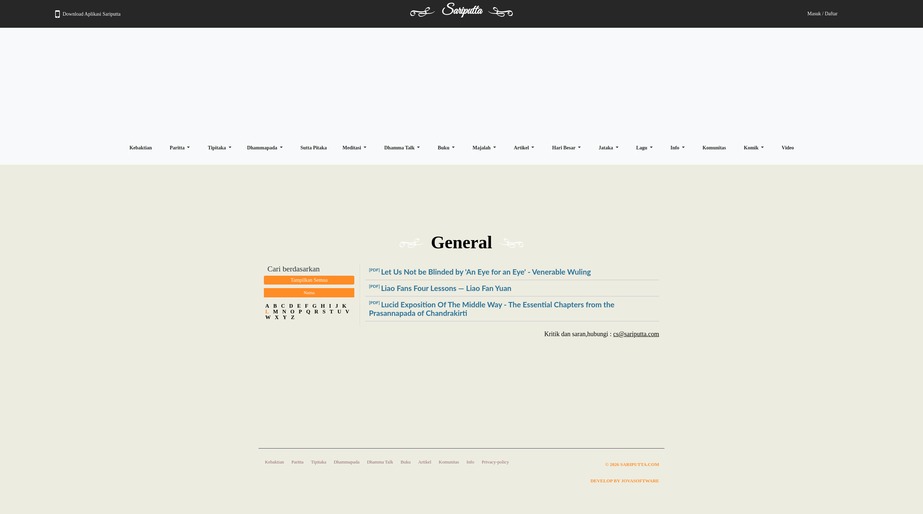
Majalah (482, 147)
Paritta (178, 147)
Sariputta (461, 11)
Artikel (522, 147)
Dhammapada (262, 147)
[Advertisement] (461, 84)
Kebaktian (140, 147)
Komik (752, 147)
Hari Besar (564, 147)
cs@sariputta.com (636, 334)
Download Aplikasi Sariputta (88, 14)
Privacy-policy (495, 462)
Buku (444, 147)
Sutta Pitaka (314, 147)
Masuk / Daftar (822, 13)
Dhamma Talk (400, 147)
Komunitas (714, 147)
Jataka (606, 147)
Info (675, 147)
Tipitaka (217, 147)
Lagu (642, 147)
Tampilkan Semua (309, 280)
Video (788, 147)
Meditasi (353, 147)
